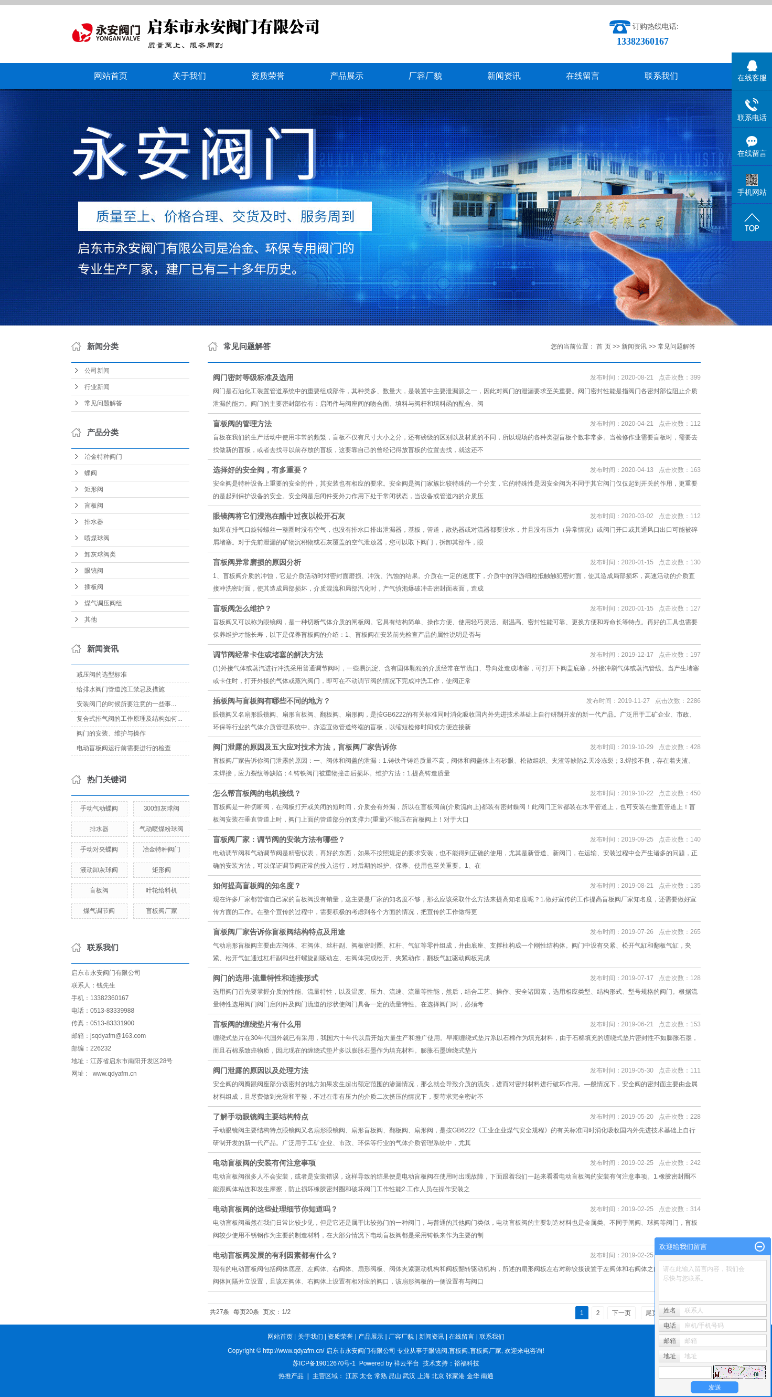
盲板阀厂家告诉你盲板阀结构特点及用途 (279, 932)
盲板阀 (93, 505)
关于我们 (189, 75)
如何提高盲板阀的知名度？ (257, 885)
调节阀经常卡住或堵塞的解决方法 (268, 654)
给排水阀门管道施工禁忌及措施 (121, 689)
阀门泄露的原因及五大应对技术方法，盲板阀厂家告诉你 (304, 747)
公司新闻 (97, 370)
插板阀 (93, 587)
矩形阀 (93, 489)
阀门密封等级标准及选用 (253, 377)
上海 (423, 1376)
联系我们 (661, 75)
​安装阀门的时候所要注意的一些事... (126, 704)
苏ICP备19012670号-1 (324, 1363)
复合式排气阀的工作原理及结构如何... (130, 718)
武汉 (409, 1376)
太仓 (366, 1376)
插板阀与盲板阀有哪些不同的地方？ (271, 701)
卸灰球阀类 (100, 554)
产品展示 (346, 75)
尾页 (652, 1313)
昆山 (395, 1376)
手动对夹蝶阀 (99, 849)
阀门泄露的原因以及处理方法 (260, 1070)
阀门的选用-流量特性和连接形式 (265, 978)
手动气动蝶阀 (99, 808)
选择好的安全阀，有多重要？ (260, 470)
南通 (487, 1376)
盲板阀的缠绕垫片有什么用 (257, 1024)
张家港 (455, 1376)
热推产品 (291, 1376)
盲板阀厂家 (161, 911)
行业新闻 (97, 387)
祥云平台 (406, 1363)
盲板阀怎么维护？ (242, 608)
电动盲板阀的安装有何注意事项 (264, 1163)
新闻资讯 (504, 75)
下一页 (621, 1313)
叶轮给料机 (161, 890)
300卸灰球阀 (161, 808)
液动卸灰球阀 (99, 870)
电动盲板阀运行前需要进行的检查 (124, 748)
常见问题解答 (103, 403)
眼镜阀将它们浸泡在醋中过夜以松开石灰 (279, 516)
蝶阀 (90, 473)
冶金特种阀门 (103, 456)
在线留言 (582, 75)
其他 (90, 619)
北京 (438, 1376)
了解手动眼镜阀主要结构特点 (260, 1116)
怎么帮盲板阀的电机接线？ (257, 793)
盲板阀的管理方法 (242, 423)
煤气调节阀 (99, 911)
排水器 (93, 522)
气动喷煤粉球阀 (162, 829)
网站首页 (110, 75)
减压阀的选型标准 (102, 674)
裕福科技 (466, 1363)
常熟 (380, 1376)
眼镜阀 (93, 570)
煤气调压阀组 (103, 603)
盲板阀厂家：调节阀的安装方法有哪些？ (279, 839)
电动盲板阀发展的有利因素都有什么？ (275, 1255)
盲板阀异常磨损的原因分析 (257, 562)
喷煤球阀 (97, 538)
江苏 (352, 1376)
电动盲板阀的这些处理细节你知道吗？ (275, 1209)
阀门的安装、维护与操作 (111, 733)
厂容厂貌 (425, 75)
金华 (473, 1376)
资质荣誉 (268, 75)
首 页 (603, 346)
